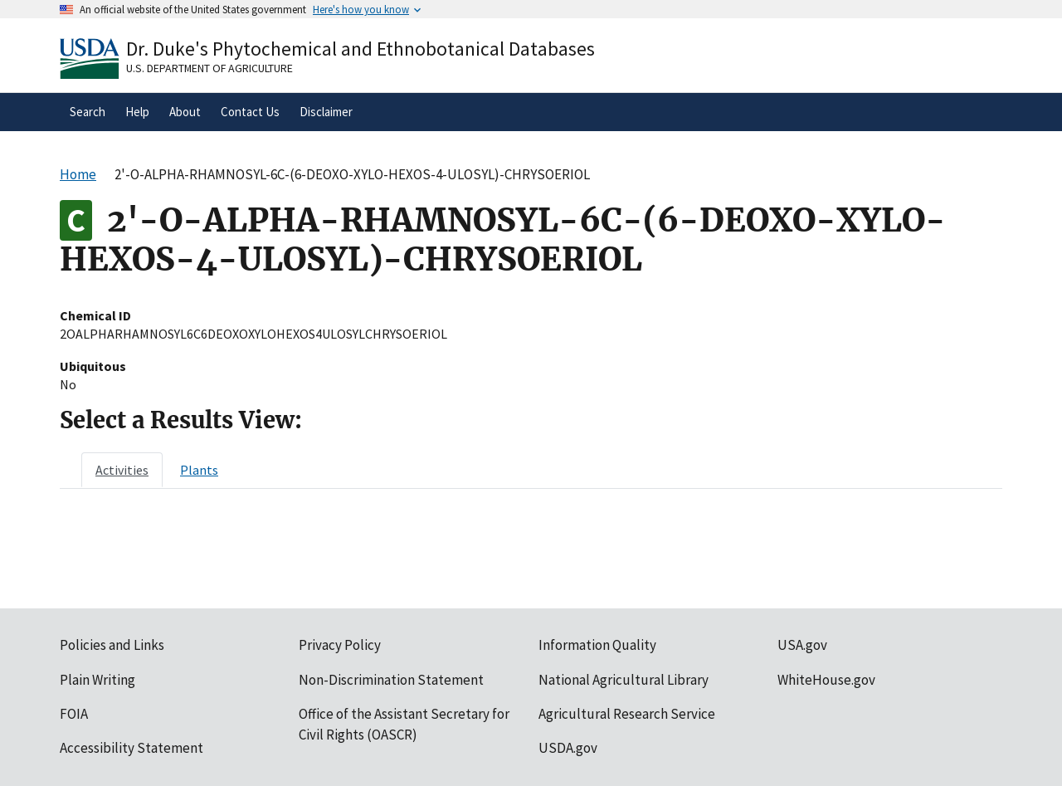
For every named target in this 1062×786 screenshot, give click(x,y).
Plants (199, 469)
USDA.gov (567, 748)
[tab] (122, 470)
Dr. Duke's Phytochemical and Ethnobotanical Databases (360, 49)
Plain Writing (97, 680)
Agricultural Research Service (626, 714)
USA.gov (802, 645)
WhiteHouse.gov (826, 680)
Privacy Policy (340, 645)
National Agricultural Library (623, 680)
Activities (122, 469)
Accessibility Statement (131, 748)
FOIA (74, 714)
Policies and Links (112, 645)
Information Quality (597, 645)
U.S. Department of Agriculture (209, 68)
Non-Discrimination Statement (391, 680)
